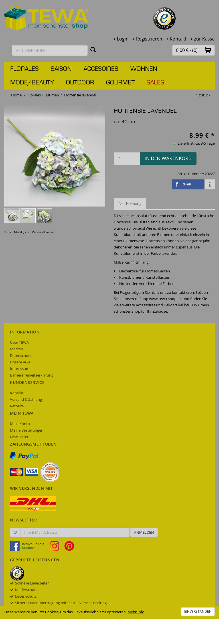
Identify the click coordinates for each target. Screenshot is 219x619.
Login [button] (123, 39)
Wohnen (143, 69)
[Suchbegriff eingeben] (50, 50)
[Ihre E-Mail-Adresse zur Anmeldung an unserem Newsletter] (75, 532)
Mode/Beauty (32, 83)
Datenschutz (20, 355)
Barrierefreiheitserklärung (31, 375)
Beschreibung (129, 203)
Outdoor (80, 83)
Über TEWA (19, 342)
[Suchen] (93, 49)
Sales (155, 83)
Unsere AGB (20, 362)
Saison (61, 69)
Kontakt (178, 39)
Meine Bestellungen (26, 430)
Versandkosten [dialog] (43, 232)
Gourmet (120, 83)
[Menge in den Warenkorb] (127, 158)
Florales (24, 69)
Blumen (52, 95)
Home (16, 95)
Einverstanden (198, 611)
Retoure (17, 405)
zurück (204, 95)
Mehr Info (135, 611)
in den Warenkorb (168, 158)
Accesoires (101, 69)
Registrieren (149, 39)
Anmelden (144, 532)
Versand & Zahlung (26, 399)
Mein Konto (20, 423)
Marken (16, 348)
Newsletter (19, 436)
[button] (208, 50)
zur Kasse (204, 39)
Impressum (19, 368)
